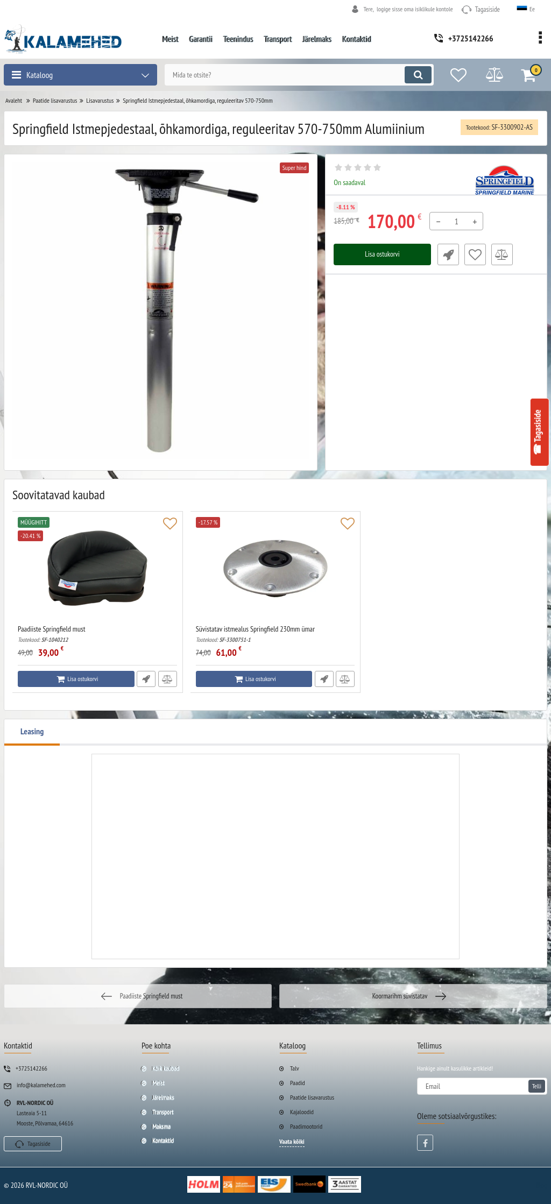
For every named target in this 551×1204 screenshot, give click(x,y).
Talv (294, 1068)
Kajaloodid (302, 1112)
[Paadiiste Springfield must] (97, 571)
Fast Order (447, 254)
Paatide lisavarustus (312, 1097)
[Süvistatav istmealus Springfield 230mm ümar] (275, 571)
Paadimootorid (306, 1126)
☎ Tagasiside (537, 432)
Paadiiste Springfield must (97, 634)
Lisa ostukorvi (382, 254)
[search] (296, 75)
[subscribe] (482, 1086)
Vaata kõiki (292, 1141)
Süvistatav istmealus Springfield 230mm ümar (275, 634)
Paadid (297, 1083)
